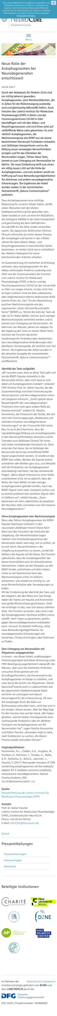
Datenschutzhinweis (26, 15)
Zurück (5, 833)
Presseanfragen (13, 860)
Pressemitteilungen (15, 854)
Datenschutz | (35, 981)
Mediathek (10, 866)
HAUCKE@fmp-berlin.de (24, 823)
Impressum (49, 981)
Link (32, 781)
